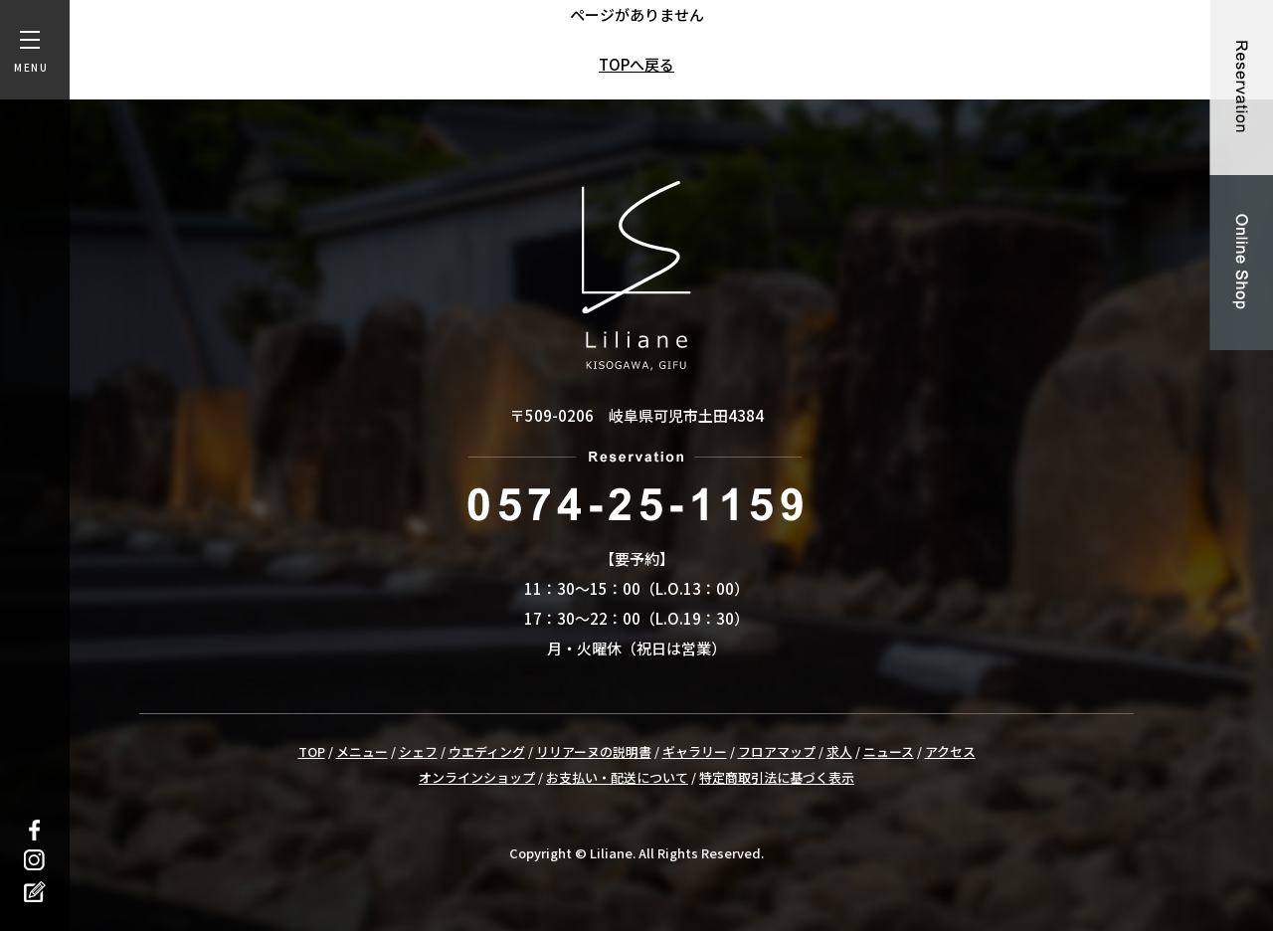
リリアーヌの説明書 (593, 751)
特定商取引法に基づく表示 (776, 777)
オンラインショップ (477, 777)
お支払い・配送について (617, 777)
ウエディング (487, 751)
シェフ (418, 751)
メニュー (362, 751)
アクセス (950, 751)
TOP (311, 751)
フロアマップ (777, 751)
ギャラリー (694, 751)
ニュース (888, 751)
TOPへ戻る (636, 64)
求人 (839, 751)
